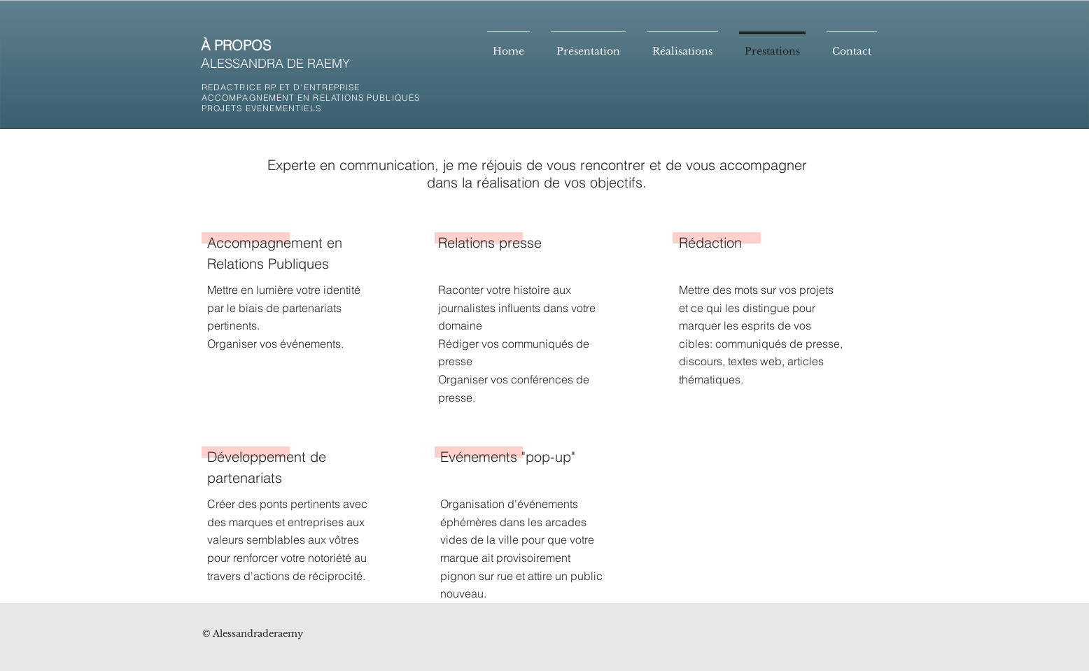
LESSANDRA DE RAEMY (280, 63)
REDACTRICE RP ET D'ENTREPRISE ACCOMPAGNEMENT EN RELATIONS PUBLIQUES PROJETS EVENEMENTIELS (311, 97)
